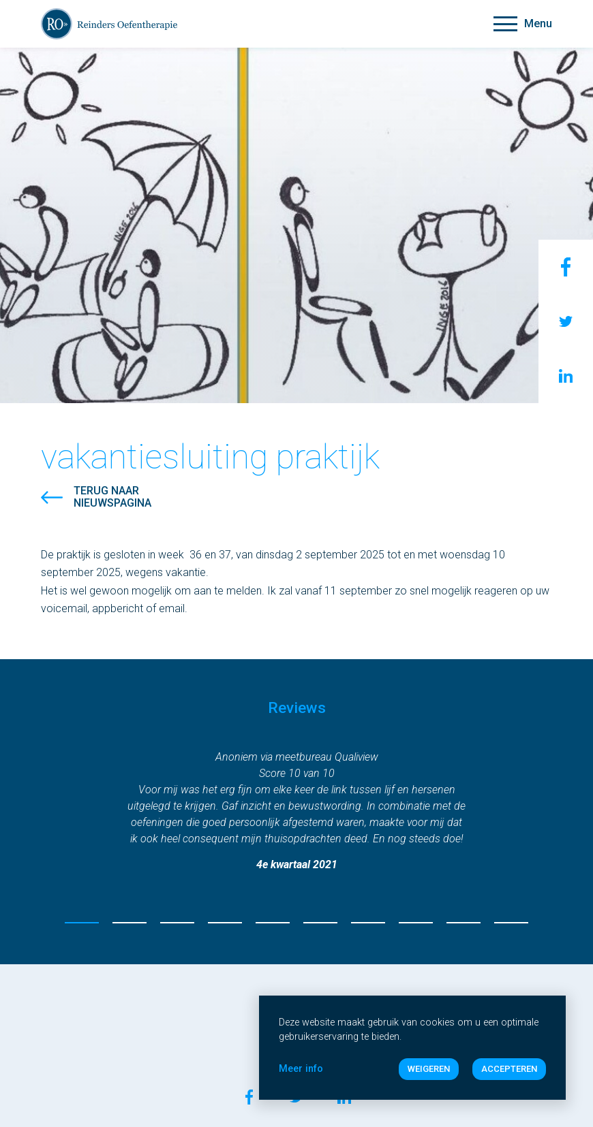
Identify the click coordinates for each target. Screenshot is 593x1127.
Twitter (565, 321)
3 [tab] (177, 922)
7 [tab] (368, 922)
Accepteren (509, 1069)
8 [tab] (416, 922)
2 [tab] (129, 922)
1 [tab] (82, 922)
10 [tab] (511, 922)
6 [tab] (320, 922)
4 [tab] (225, 922)
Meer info (301, 1069)
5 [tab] (272, 922)
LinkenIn (565, 376)
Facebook (565, 267)
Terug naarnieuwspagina (112, 497)
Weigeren (429, 1069)
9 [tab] (463, 922)
